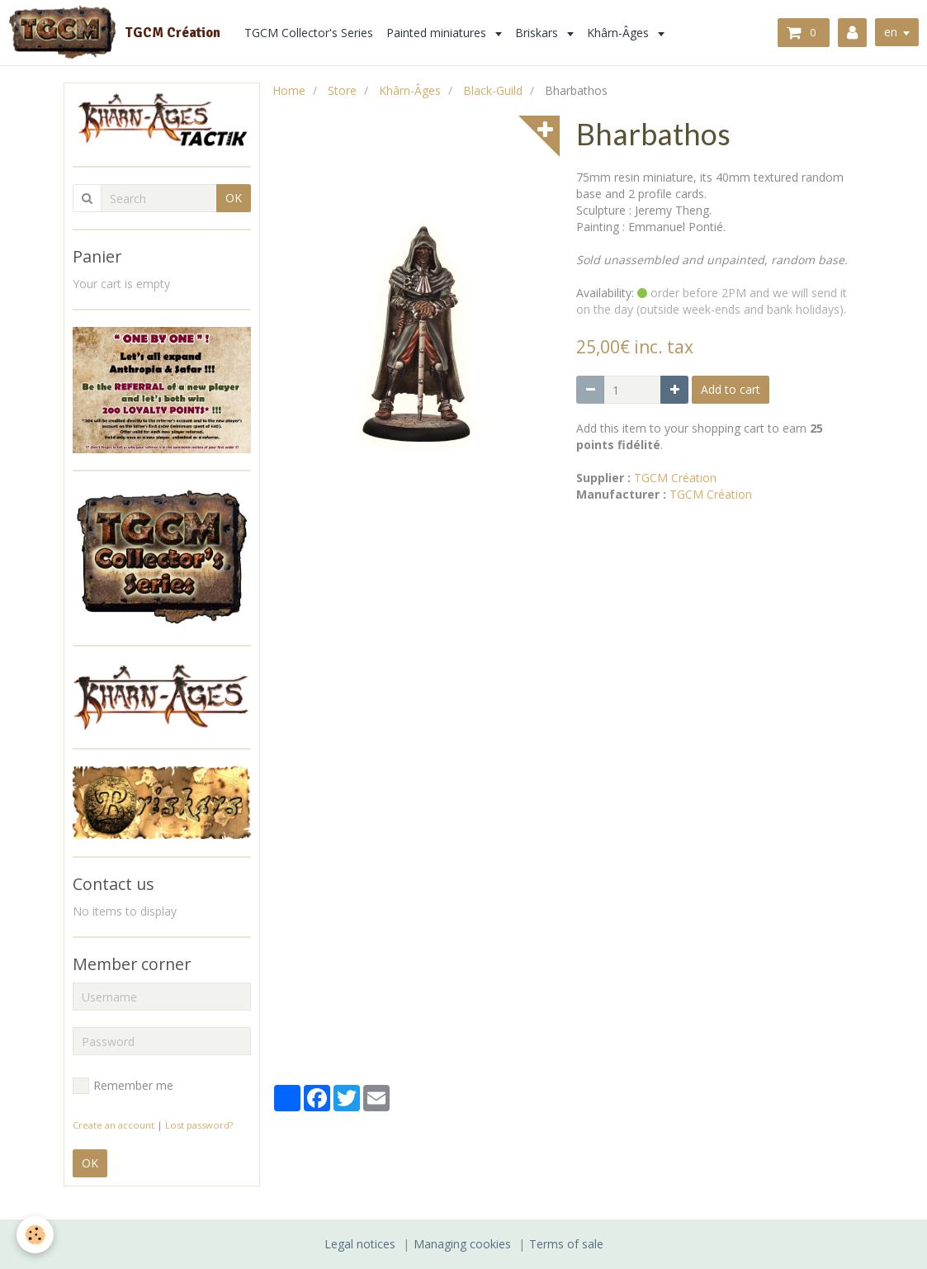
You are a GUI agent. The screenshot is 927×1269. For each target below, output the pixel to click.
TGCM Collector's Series (309, 32)
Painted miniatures (438, 32)
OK (233, 198)
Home (288, 90)
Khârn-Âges (620, 32)
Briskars (539, 32)
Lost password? (199, 1125)
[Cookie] (35, 1234)
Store (342, 90)
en (890, 32)
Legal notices (359, 1244)
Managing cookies (462, 1244)
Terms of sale (566, 1244)
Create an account (113, 1125)
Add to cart (730, 389)
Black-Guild (493, 90)
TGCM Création (675, 477)
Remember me (123, 1085)
